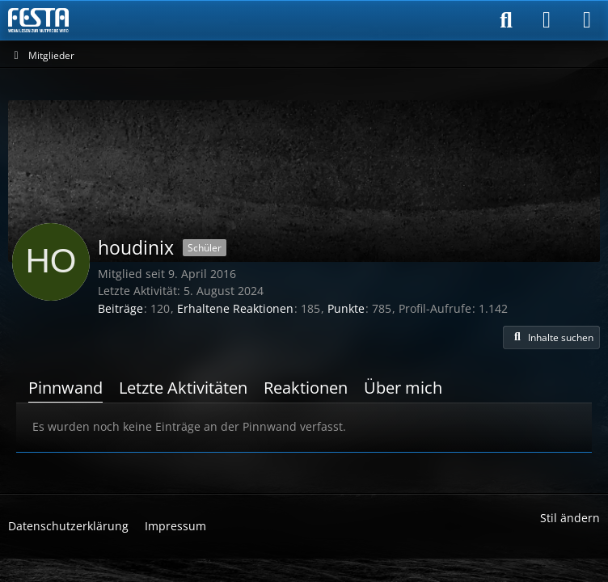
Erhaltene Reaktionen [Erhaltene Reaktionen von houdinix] (235, 308)
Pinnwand (65, 388)
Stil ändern (570, 517)
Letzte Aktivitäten (183, 388)
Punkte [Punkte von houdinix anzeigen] (346, 308)
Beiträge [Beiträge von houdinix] (120, 308)
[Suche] (506, 20)
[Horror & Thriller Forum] (38, 20)
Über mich (403, 388)
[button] (551, 338)
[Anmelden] (546, 20)
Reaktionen (306, 388)
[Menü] (587, 20)
